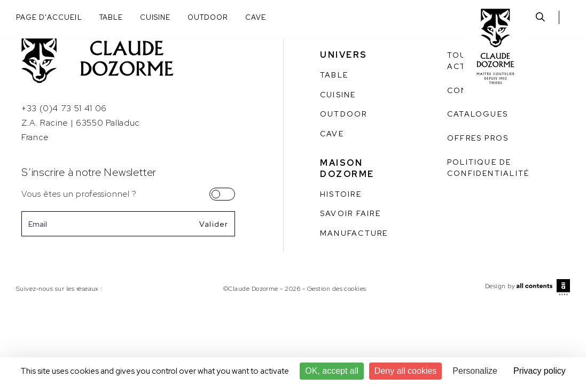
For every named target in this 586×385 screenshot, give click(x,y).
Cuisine (155, 17)
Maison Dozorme (347, 168)
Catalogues (477, 114)
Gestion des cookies (336, 288)
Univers (344, 54)
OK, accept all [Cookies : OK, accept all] (331, 370)
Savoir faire (350, 213)
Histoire (341, 194)
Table (111, 17)
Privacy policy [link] (539, 370)
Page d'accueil (49, 17)
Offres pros (478, 138)
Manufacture (354, 233)
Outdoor (207, 17)
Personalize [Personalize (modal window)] (474, 370)
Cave (255, 17)
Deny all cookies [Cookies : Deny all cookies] (405, 370)
